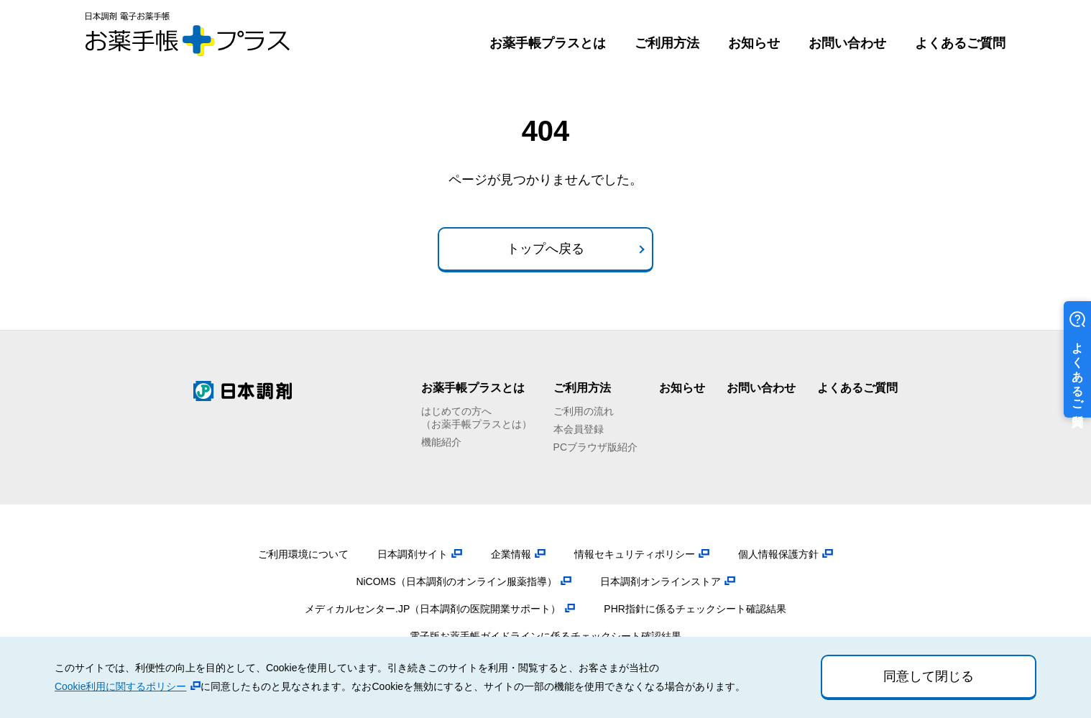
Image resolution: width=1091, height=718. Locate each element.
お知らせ (754, 43)
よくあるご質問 (960, 43)
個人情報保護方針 (778, 554)
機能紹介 (441, 442)
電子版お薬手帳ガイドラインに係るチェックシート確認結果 (545, 636)
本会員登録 (578, 429)
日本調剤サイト (412, 554)
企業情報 (511, 554)
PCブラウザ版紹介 (595, 447)
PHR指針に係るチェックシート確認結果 (695, 609)
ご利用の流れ (583, 411)
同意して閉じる (928, 676)
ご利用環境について (303, 554)
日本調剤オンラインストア (660, 581)
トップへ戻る (545, 248)
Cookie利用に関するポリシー (121, 686)
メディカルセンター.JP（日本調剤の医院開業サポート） (433, 609)
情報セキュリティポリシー (634, 554)
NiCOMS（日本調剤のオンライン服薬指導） (456, 581)
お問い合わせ (847, 43)
